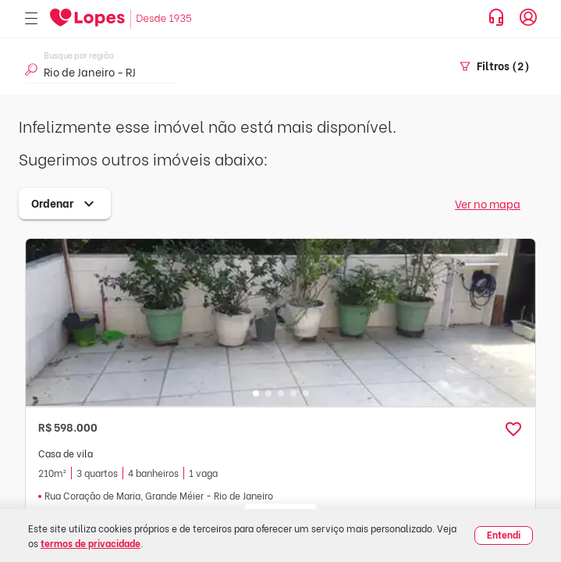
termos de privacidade (90, 543)
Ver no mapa (487, 203)
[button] (513, 429)
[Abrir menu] (31, 19)
